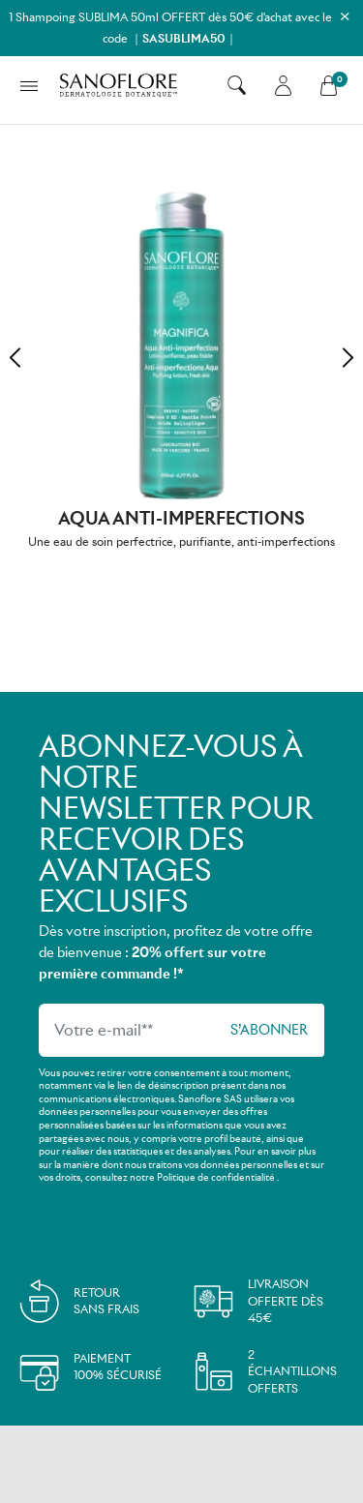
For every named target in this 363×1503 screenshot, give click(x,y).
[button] (237, 85)
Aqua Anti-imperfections (181, 518)
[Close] (345, 16)
